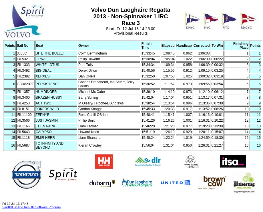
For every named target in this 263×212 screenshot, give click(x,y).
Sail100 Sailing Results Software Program (31, 207)
